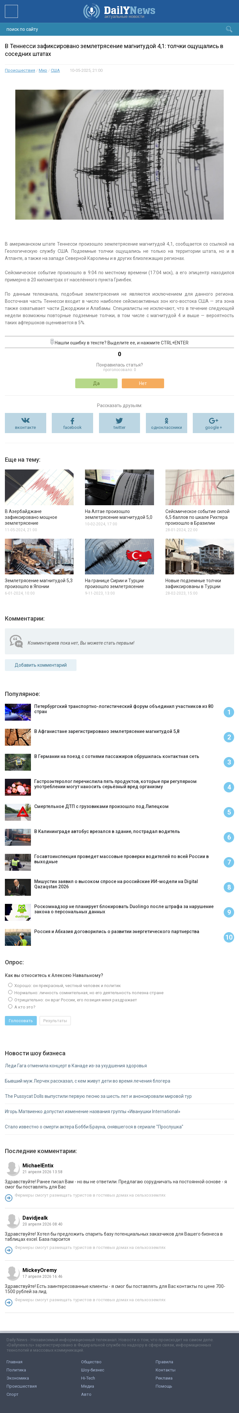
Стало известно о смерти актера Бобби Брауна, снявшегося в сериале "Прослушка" (94, 1126)
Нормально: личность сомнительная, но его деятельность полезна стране (88, 992)
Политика (16, 1370)
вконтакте (25, 427)
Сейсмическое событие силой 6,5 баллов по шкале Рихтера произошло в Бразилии (197, 517)
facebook (72, 427)
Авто (86, 1394)
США (55, 70)
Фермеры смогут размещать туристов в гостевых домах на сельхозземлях (90, 1195)
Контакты (166, 1370)
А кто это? (24, 1007)
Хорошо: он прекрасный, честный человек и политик (67, 985)
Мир (43, 70)
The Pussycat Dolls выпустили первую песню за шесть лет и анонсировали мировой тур (98, 1096)
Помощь (164, 1386)
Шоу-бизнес (92, 1370)
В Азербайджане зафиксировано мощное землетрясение (31, 517)
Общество (91, 1361)
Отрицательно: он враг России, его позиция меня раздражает (75, 999)
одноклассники (166, 427)
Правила (164, 1361)
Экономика (18, 1378)
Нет (143, 383)
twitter (119, 427)
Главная (14, 1361)
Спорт (13, 1394)
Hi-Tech (88, 1378)
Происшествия (20, 70)
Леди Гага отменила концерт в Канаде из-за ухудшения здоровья (76, 1065)
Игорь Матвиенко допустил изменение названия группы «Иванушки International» (92, 1111)
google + (213, 427)
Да (96, 383)
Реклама (164, 1378)
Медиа (87, 1386)
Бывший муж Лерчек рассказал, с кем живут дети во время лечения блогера (87, 1081)
